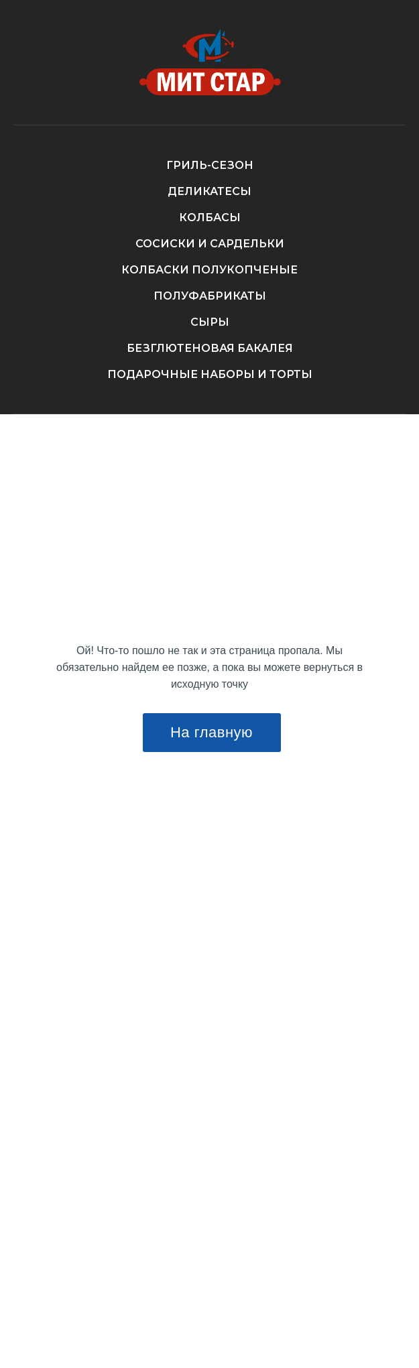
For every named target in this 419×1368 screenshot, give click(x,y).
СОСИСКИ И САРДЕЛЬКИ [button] (209, 243)
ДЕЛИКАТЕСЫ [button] (209, 191)
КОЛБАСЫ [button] (210, 217)
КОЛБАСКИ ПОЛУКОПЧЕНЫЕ (209, 269)
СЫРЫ (209, 322)
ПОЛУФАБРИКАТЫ (210, 296)
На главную (211, 732)
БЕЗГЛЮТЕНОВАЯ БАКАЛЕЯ (210, 348)
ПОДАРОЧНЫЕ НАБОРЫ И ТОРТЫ (209, 374)
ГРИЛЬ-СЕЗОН (209, 165)
